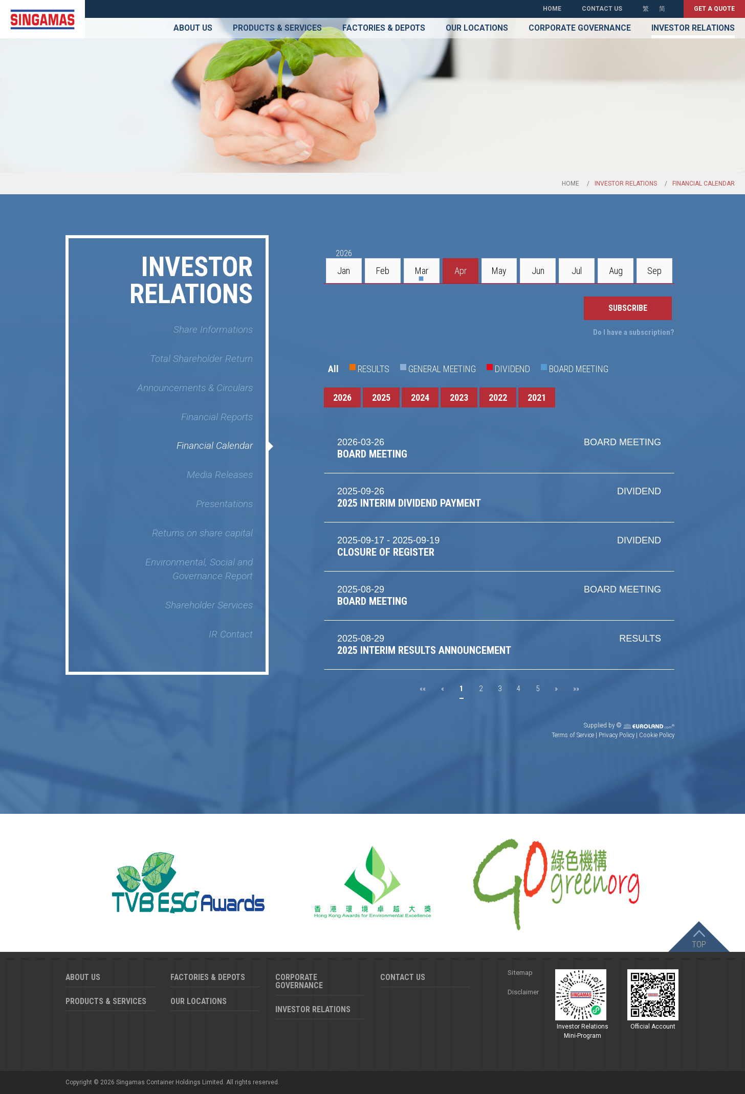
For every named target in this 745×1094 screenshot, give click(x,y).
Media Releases (220, 475)
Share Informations (213, 329)
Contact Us (602, 8)
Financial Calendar (215, 445)
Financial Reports (217, 417)
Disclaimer (523, 992)
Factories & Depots (383, 28)
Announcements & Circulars (195, 388)
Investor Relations (693, 28)
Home (552, 8)
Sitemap (520, 972)
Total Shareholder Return (201, 358)
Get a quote (714, 8)
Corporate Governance (580, 28)
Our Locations (477, 28)
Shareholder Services (209, 605)
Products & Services (277, 28)
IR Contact (231, 634)
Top (699, 944)
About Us (192, 28)
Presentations (224, 504)
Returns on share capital (202, 533)
